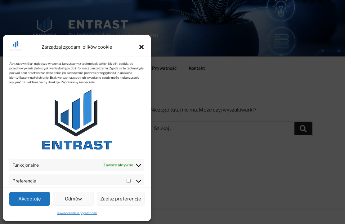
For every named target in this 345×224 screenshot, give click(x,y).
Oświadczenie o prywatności (77, 213)
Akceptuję (29, 199)
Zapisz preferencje (120, 199)
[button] (141, 47)
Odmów (73, 199)
